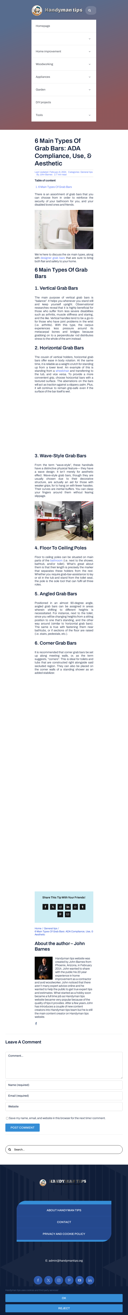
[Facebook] (45, 907)
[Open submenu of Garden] (89, 89)
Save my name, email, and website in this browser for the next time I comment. (57, 1118)
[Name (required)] (64, 1085)
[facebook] (36, 1023)
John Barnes (46, 174)
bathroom (56, 560)
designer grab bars (53, 257)
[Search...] (64, 1149)
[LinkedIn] (68, 907)
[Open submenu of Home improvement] (89, 51)
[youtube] (79, 1280)
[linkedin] (90, 1280)
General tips (86, 172)
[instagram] (59, 1280)
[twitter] (48, 1280)
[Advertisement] (64, 422)
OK (64, 1298)
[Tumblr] (82, 907)
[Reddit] (60, 907)
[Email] (68, 914)
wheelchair (62, 370)
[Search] (89, 10)
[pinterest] (69, 1280)
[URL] (64, 1106)
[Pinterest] (60, 914)
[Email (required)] (64, 1095)
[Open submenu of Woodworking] (89, 64)
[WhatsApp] (75, 907)
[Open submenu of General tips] (89, 38)
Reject (64, 1308)
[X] (53, 907)
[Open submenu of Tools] (89, 115)
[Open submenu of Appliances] (89, 77)
